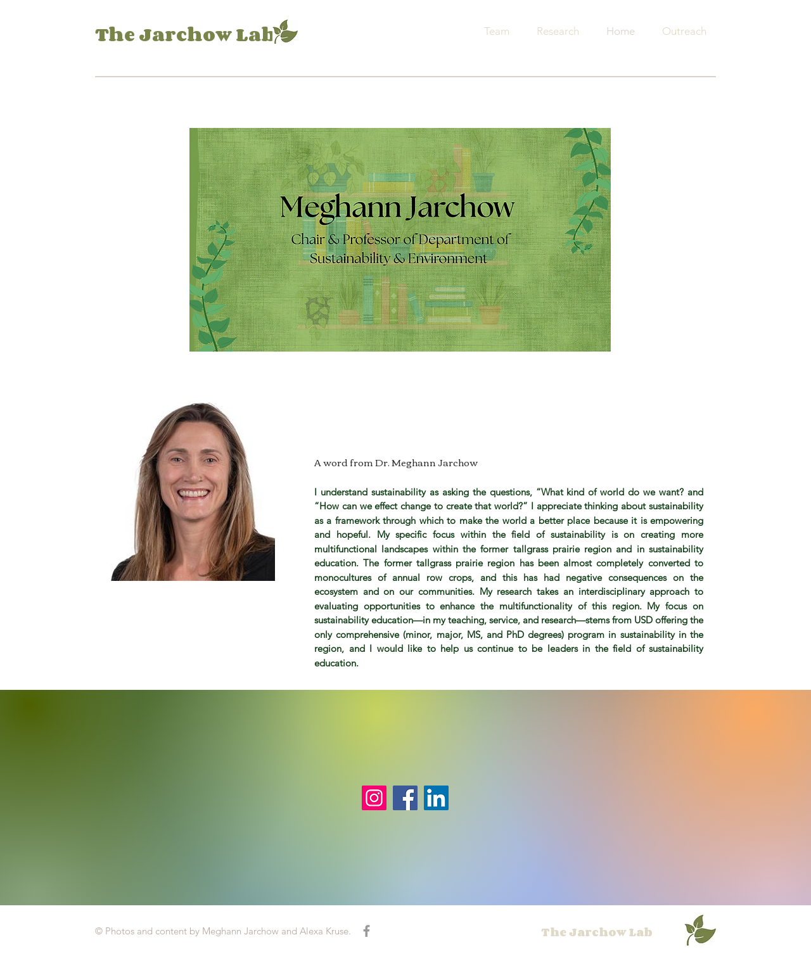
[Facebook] (405, 798)
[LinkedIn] (436, 798)
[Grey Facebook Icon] (366, 931)
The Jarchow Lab (185, 34)
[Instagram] (374, 798)
